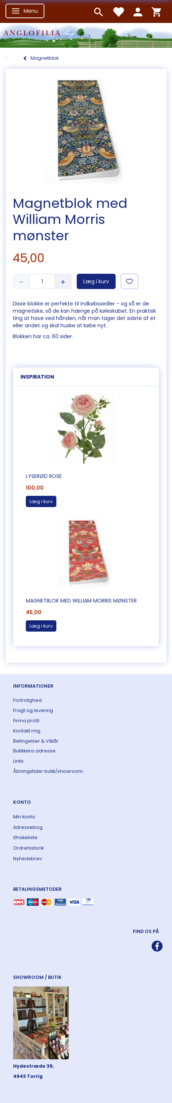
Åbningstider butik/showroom (48, 771)
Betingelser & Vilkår (36, 741)
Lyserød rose (44, 476)
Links (18, 761)
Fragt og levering (33, 710)
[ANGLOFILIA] (86, 34)
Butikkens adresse (34, 751)
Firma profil (26, 720)
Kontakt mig (26, 731)
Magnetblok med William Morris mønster (81, 600)
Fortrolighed (27, 700)
